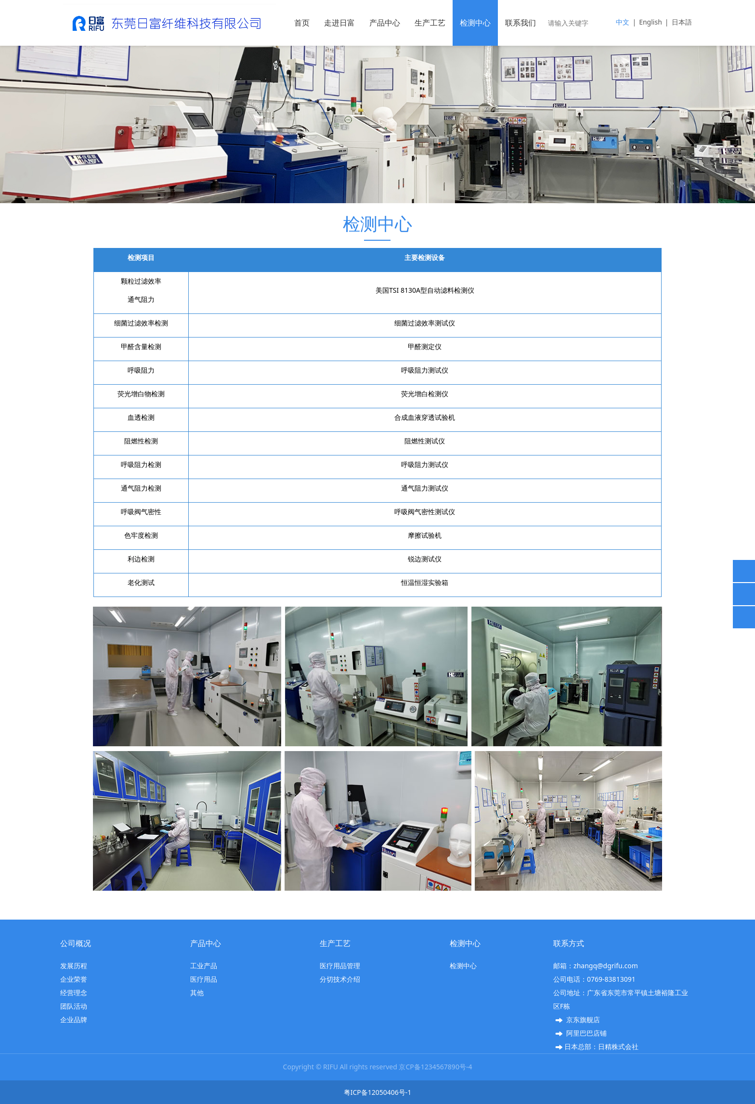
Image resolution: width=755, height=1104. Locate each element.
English (650, 21)
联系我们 (520, 22)
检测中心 (475, 22)
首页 (302, 22)
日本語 (682, 21)
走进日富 (339, 22)
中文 (622, 21)
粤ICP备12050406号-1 (378, 1092)
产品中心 (384, 22)
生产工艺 (430, 22)
